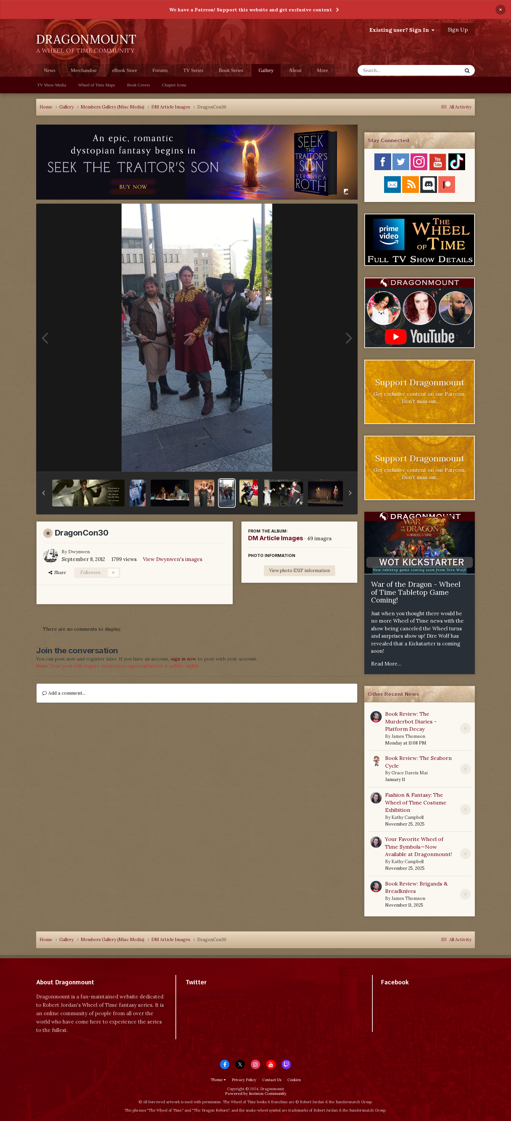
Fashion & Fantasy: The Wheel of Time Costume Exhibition (415, 802)
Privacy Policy (244, 1079)
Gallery (266, 72)
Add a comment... (63, 693)
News (49, 70)
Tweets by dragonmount (215, 994)
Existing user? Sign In (401, 29)
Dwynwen (79, 552)
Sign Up (458, 29)
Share (57, 572)
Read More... (386, 663)
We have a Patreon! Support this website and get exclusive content (250, 10)
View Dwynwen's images (172, 559)
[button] (43, 493)
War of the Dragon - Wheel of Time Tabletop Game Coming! (415, 592)
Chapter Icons (174, 84)
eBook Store (124, 70)
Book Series (231, 70)
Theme (218, 1079)
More (322, 70)
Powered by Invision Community (255, 1093)
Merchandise (83, 70)
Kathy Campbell (407, 817)
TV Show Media (51, 84)
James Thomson (408, 736)
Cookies (294, 1079)
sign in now (183, 659)
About (295, 70)
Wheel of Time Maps (96, 84)
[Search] (392, 70)
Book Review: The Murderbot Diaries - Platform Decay (411, 721)
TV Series (193, 70)
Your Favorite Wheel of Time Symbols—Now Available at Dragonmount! (418, 846)
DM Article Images (275, 538)
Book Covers (138, 84)
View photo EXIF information (299, 570)
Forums (160, 70)
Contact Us (271, 1079)
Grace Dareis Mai (409, 773)
